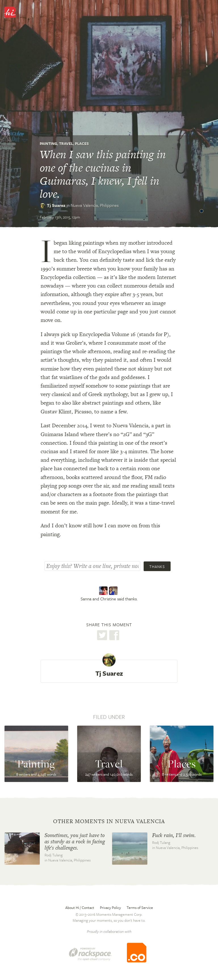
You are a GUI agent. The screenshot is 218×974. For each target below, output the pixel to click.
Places (82, 143)
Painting (48, 143)
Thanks (157, 566)
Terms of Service (140, 907)
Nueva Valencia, (95, 205)
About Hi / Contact (79, 907)
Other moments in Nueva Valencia (109, 821)
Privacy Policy (110, 907)
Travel (66, 143)
